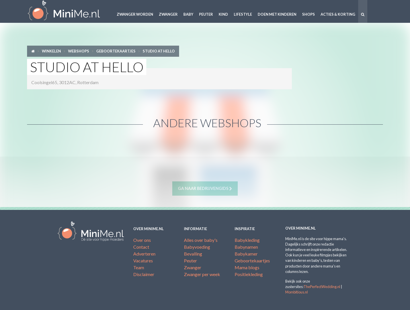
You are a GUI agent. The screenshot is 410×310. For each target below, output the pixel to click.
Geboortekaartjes (116, 51)
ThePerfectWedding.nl (322, 286)
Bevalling (193, 253)
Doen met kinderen (277, 14)
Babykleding (247, 240)
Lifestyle (243, 14)
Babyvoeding (197, 247)
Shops (308, 14)
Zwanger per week (202, 274)
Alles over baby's (201, 240)
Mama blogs (247, 267)
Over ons (142, 240)
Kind (223, 14)
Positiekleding (249, 274)
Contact (141, 247)
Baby (188, 14)
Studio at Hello (159, 51)
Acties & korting (338, 14)
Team (138, 267)
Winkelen (51, 51)
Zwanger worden (135, 14)
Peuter (206, 14)
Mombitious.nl (296, 292)
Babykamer (246, 253)
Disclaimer (143, 274)
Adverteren (144, 253)
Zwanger (168, 14)
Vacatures (143, 260)
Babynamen (246, 247)
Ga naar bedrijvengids (205, 188)
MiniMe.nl (68, 11)
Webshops (78, 51)
